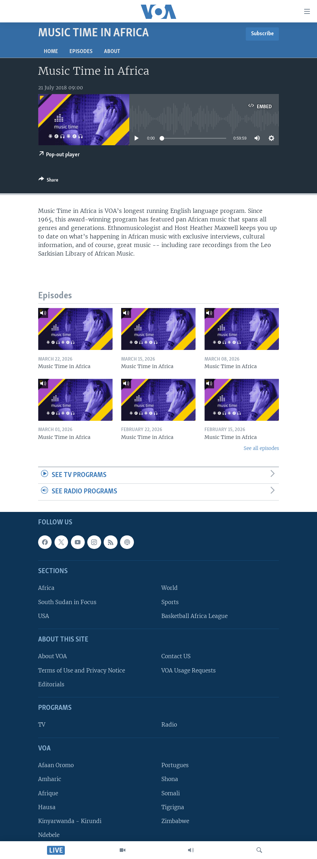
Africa (46, 588)
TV (41, 724)
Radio (169, 724)
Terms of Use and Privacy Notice (81, 670)
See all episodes (261, 448)
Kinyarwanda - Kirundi (70, 821)
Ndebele (48, 835)
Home (51, 51)
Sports (170, 602)
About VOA (52, 656)
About (112, 51)
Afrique (48, 793)
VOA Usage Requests (188, 670)
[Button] (48, 181)
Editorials (51, 684)
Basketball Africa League (194, 616)
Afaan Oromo (56, 765)
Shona (169, 779)
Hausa (47, 807)
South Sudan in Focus (67, 602)
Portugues (175, 765)
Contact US (176, 656)
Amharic (49, 779)
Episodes (81, 51)
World (169, 588)
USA (43, 616)
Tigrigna (172, 807)
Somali (170, 793)
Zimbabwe (175, 821)
